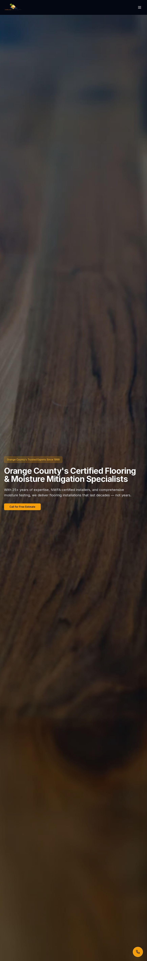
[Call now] (138, 952)
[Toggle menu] (139, 7)
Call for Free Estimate (22, 506)
